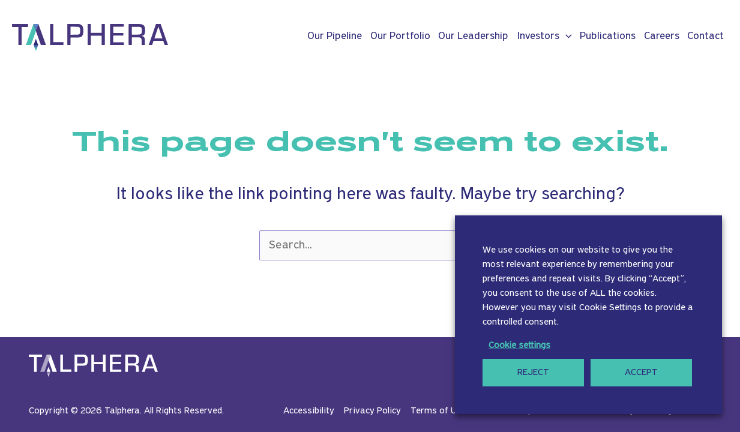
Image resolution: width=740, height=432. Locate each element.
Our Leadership (473, 36)
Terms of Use (438, 411)
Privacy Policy (372, 411)
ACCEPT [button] (641, 372)
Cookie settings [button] (519, 345)
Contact (705, 36)
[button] (565, 36)
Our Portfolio (400, 36)
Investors (544, 36)
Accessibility (308, 411)
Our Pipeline (334, 36)
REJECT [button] (533, 372)
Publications (608, 36)
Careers (661, 36)
